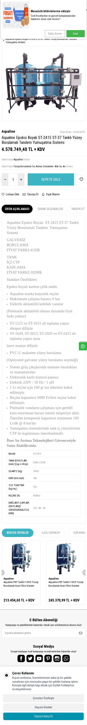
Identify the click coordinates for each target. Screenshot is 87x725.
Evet (75, 33)
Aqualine (8, 131)
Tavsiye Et (31, 194)
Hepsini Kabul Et (43, 716)
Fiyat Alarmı (51, 194)
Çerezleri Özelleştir (43, 698)
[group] (43, 83)
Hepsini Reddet (43, 707)
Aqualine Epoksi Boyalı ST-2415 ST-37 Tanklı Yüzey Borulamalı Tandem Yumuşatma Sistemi (41, 41)
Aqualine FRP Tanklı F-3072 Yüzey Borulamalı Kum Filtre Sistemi (20, 584)
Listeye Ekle (10, 194)
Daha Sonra (55, 33)
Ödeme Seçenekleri (50, 209)
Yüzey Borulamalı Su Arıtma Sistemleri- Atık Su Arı (39, 166)
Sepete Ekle (51, 179)
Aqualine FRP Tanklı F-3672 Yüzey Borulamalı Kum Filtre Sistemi (65, 584)
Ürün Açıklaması (17, 209)
